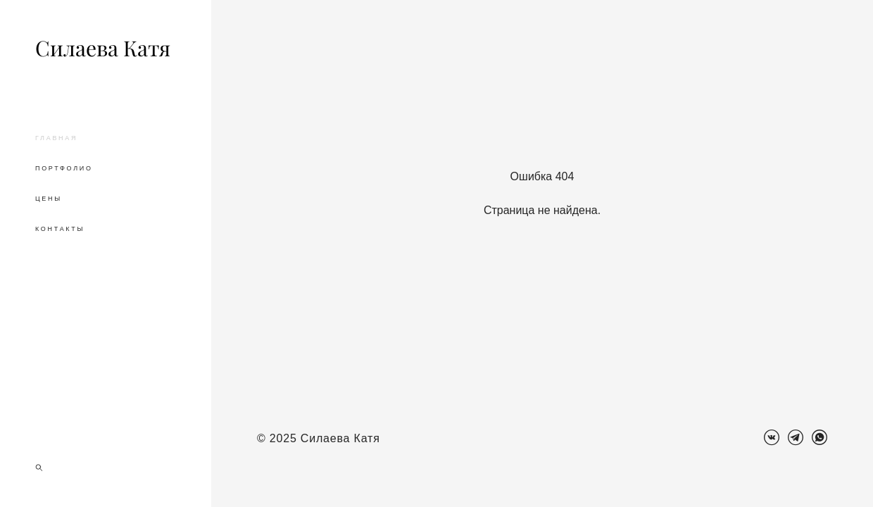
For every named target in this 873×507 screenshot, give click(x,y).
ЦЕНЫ (48, 198)
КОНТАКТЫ (59, 228)
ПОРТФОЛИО (64, 168)
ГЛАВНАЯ (56, 138)
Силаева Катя (102, 48)
